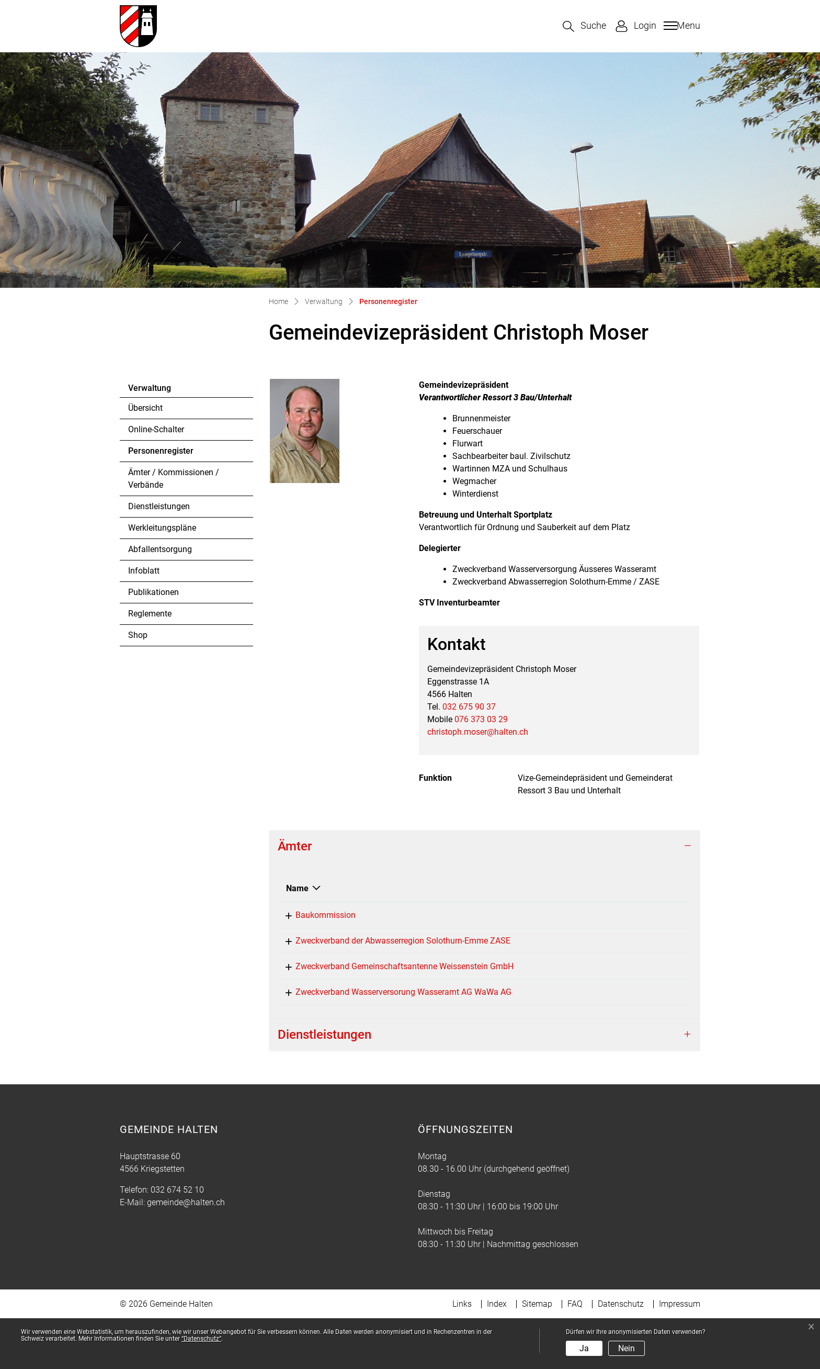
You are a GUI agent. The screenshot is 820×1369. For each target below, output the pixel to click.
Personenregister (160, 454)
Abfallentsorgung (160, 549)
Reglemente (150, 614)
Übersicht (145, 408)
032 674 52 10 (177, 1240)
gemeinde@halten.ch (186, 1253)
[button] (584, 26)
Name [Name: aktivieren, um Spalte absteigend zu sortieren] (297, 888)
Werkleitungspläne (162, 528)
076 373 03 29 (481, 719)
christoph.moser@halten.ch (477, 732)
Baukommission (316, 915)
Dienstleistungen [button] (324, 1085)
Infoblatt (144, 571)
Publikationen (153, 592)
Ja (584, 1348)
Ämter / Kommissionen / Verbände (173, 478)
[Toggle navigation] (680, 25)
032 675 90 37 (469, 707)
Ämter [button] (295, 846)
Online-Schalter (156, 429)
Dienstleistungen (159, 506)
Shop (137, 635)
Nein (626, 1348)
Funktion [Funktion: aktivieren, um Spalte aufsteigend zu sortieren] (489, 888)
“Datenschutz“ (201, 1338)
